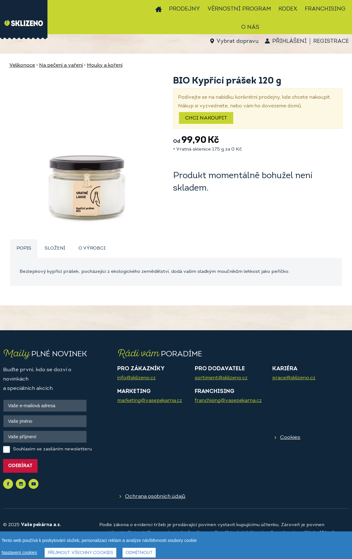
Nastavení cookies (19, 554)
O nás (250, 27)
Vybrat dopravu (237, 41)
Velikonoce (22, 65)
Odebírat (20, 466)
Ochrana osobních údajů (155, 496)
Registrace (331, 41)
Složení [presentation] (55, 248)
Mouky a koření (105, 65)
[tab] (24, 248)
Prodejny (184, 9)
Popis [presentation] (23, 248)
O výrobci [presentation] (91, 248)
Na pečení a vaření (61, 65)
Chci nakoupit (206, 118)
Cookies (290, 437)
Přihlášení (289, 41)
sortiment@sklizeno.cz (221, 378)
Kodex (287, 9)
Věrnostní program (239, 9)
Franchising (325, 9)
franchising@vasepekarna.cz (228, 400)
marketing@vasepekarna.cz (149, 400)
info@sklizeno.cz (136, 378)
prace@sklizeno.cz (293, 378)
